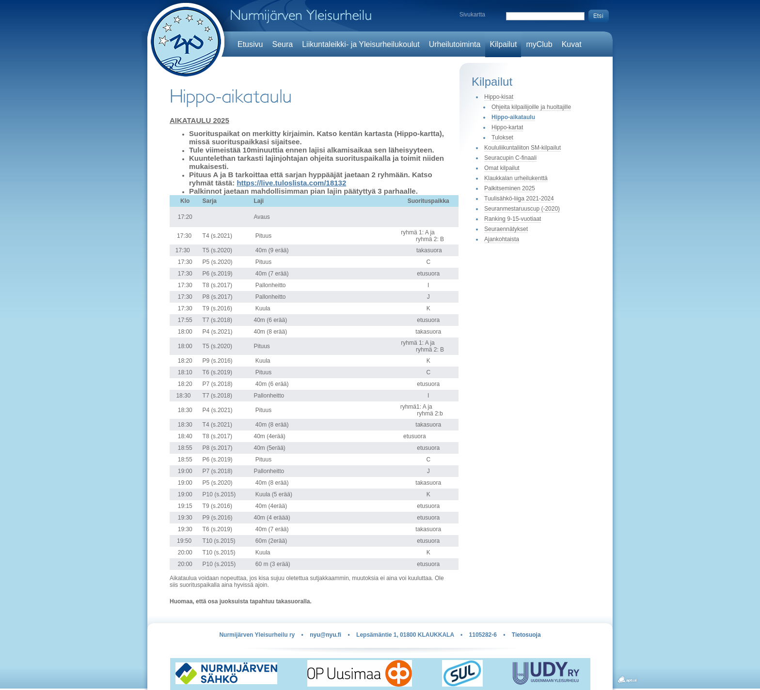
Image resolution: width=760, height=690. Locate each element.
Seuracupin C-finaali (510, 157)
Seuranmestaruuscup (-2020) (522, 208)
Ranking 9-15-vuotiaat (512, 218)
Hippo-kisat (498, 96)
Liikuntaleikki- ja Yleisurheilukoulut (361, 44)
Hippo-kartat (507, 127)
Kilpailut (503, 44)
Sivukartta (472, 14)
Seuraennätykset (506, 229)
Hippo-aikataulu (513, 117)
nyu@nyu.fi (325, 634)
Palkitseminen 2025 (509, 188)
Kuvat (572, 44)
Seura (282, 44)
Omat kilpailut (502, 168)
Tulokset (502, 137)
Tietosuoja (526, 634)
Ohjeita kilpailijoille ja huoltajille (531, 107)
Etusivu (250, 44)
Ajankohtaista (501, 239)
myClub (539, 44)
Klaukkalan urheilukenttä (516, 178)
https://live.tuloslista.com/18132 (291, 183)
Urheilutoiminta (455, 44)
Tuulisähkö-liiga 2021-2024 (519, 198)
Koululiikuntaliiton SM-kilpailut (522, 147)
